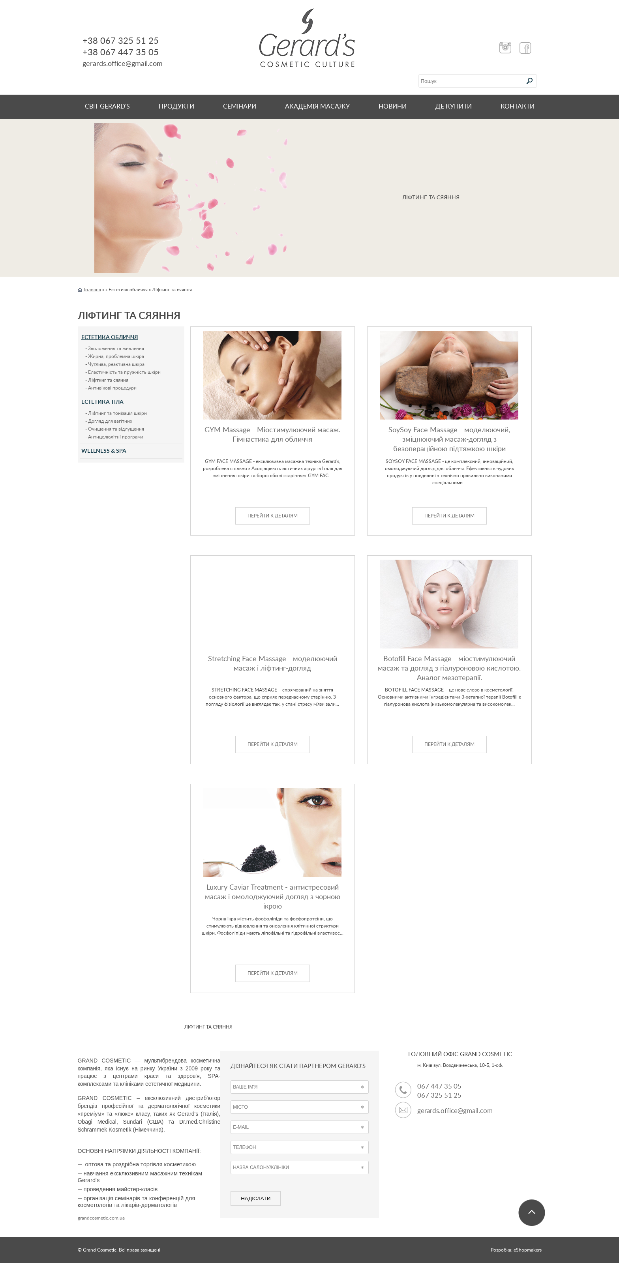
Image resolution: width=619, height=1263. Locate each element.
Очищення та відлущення (116, 429)
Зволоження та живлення (116, 348)
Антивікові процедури (112, 388)
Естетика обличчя (109, 337)
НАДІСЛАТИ (255, 1198)
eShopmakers (528, 1250)
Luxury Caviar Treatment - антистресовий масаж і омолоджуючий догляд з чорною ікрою (272, 897)
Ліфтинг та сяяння (108, 380)
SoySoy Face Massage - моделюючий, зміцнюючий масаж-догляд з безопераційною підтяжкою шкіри (449, 440)
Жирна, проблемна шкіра (116, 356)
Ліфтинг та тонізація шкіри (117, 413)
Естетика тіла (102, 402)
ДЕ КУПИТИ (453, 106)
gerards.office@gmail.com (455, 1110)
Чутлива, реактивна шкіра (116, 364)
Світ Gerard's (107, 106)
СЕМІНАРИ (239, 106)
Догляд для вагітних (110, 421)
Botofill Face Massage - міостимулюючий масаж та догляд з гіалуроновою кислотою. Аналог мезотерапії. (449, 669)
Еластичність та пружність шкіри (124, 372)
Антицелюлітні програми (115, 437)
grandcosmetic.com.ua (101, 1218)
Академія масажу (317, 106)
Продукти (176, 106)
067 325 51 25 (439, 1095)
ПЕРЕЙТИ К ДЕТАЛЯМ (273, 515)
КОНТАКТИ (518, 106)
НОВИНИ (393, 106)
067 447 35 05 (439, 1086)
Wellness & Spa (103, 451)
